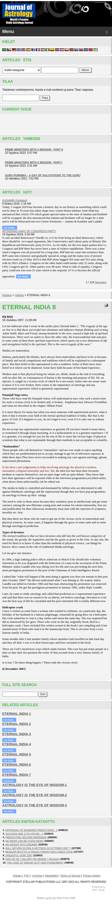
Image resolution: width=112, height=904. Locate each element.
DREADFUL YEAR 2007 (18, 855)
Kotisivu (7, 295)
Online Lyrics (44, 898)
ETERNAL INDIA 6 (16, 764)
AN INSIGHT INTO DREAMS (21, 844)
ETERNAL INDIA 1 (16, 713)
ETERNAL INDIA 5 (16, 754)
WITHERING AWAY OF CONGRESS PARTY (29, 231)
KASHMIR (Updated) (14, 200)
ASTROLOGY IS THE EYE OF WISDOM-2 (34, 795)
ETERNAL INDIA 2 (16, 724)
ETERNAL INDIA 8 (38, 295)
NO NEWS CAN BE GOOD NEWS (24, 841)
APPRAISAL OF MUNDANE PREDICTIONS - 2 (31, 830)
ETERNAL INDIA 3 (16, 734)
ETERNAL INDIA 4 (16, 744)
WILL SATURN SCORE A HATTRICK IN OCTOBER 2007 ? (37, 848)
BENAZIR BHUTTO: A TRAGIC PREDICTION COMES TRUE (39, 851)
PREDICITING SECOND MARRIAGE (26, 837)
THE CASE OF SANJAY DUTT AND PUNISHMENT (35, 862)
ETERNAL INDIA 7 (16, 775)
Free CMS (69, 898)
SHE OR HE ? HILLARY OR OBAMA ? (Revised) (32, 859)
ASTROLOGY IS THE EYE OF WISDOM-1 (34, 785)
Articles (19, 295)
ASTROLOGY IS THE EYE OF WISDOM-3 (34, 805)
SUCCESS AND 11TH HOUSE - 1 (24, 833)
